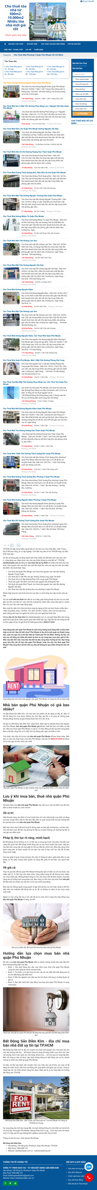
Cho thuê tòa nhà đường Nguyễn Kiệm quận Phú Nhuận (27, 83)
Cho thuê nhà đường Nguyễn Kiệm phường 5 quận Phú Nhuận (29, 500)
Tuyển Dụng (38, 50)
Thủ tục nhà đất (74, 44)
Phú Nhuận (32, 101)
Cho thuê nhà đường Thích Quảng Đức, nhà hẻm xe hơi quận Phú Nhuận (34, 173)
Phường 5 (24, 101)
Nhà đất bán (33, 44)
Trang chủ (7, 55)
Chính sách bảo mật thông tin (79, 1176)
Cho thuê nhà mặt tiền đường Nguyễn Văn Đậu (23, 265)
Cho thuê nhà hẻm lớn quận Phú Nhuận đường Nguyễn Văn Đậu (30, 129)
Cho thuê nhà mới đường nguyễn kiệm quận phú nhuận (27, 409)
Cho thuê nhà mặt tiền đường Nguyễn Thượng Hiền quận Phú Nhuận (32, 196)
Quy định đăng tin (75, 1172)
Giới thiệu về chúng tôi (76, 1169)
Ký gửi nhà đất (87, 1)
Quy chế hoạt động (75, 1180)
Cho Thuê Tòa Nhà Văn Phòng (53, 44)
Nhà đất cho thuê (16, 44)
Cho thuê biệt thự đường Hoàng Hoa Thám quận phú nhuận (29, 431)
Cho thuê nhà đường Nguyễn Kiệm (18, 289)
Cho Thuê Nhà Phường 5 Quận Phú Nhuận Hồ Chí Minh (38, 55)
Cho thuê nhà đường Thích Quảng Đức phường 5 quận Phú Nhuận (31, 477)
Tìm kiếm (83, 114)
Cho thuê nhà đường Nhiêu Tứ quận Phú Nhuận (23, 216)
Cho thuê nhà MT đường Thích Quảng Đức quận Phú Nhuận (28, 521)
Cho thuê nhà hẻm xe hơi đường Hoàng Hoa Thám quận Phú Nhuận (32, 152)
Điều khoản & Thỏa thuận (78, 1184)
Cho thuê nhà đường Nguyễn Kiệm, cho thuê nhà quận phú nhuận (32, 336)
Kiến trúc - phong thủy (13, 50)
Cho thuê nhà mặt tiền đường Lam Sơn (20, 241)
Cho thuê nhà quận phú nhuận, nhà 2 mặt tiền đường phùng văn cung (33, 360)
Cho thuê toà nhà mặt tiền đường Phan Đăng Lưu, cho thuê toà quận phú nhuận (35, 383)
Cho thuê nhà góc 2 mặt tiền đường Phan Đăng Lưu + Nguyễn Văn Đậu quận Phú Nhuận (36, 107)
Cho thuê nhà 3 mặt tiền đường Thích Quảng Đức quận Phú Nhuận (31, 454)
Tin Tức (28, 50)
